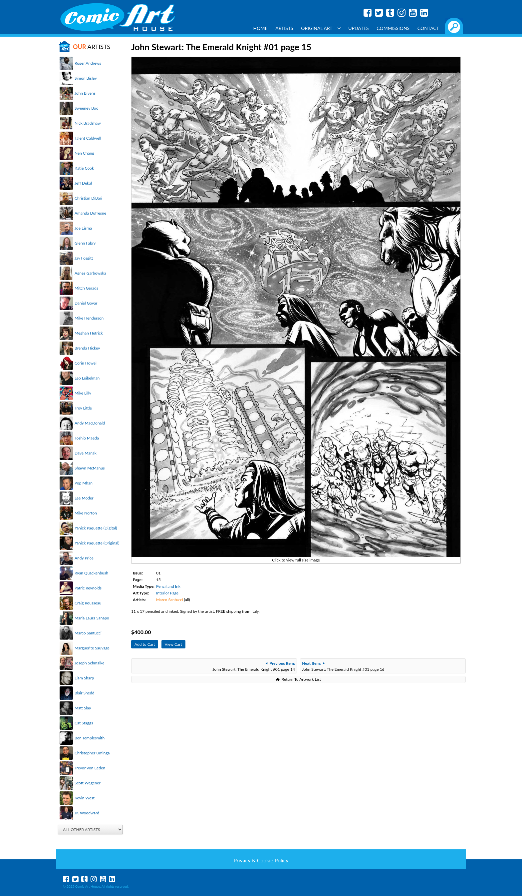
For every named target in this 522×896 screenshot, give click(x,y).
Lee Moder (84, 497)
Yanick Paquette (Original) (97, 542)
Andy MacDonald (90, 423)
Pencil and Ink (168, 586)
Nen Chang (84, 153)
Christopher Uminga (92, 752)
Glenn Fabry (85, 243)
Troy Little (83, 408)
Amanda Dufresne (90, 213)
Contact (428, 28)
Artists (284, 28)
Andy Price (84, 557)
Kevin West (85, 797)
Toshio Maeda (87, 438)
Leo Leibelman (87, 378)
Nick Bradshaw (88, 123)
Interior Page (167, 592)
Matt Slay (83, 707)
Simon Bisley (86, 78)
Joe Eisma (83, 228)
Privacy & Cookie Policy (260, 860)
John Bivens (85, 93)
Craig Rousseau (88, 602)
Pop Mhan (84, 482)
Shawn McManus (90, 467)
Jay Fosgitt (84, 258)
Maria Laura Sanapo (92, 617)
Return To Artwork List (301, 679)
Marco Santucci (88, 632)
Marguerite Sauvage (92, 647)
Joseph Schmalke (89, 662)
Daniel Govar (86, 303)
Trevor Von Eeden (90, 767)
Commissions (393, 28)
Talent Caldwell (88, 138)
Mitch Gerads (86, 288)
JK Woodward (87, 812)
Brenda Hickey (87, 348)
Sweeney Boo (86, 108)
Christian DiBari (88, 198)
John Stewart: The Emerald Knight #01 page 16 (343, 666)
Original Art (320, 28)
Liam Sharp (84, 677)
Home (260, 28)
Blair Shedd (84, 692)
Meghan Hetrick (89, 333)
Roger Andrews (88, 63)
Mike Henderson (89, 318)
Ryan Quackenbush (91, 572)
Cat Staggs (84, 722)
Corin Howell (86, 363)
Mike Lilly (83, 393)
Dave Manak (86, 452)
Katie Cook (84, 168)
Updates (358, 28)
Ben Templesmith (90, 737)
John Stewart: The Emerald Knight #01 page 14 (254, 666)
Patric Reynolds (88, 587)
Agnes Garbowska (90, 273)
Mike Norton (86, 512)
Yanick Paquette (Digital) (96, 527)
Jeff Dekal (83, 183)
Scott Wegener (88, 782)
